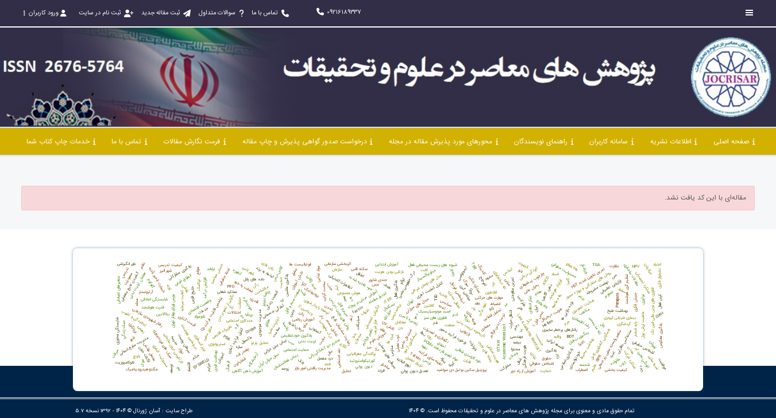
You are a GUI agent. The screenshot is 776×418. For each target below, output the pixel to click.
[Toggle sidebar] (750, 13)
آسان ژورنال (146, 411)
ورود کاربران (44, 13)
